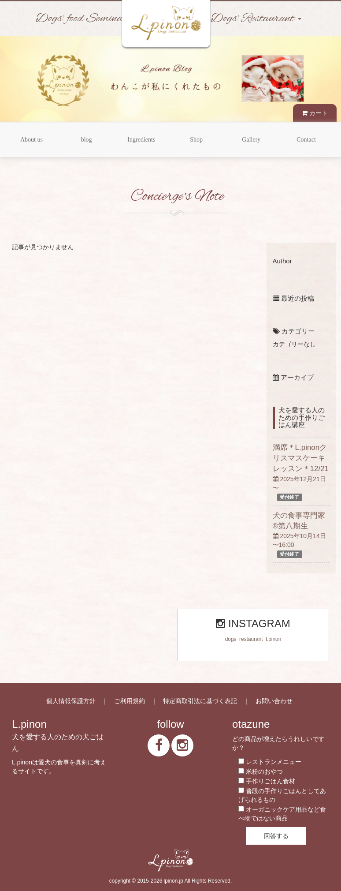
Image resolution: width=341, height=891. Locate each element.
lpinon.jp (173, 881)
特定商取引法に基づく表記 (200, 700)
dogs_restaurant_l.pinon (253, 639)
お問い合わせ (274, 700)
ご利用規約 (129, 700)
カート (315, 112)
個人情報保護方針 (71, 700)
